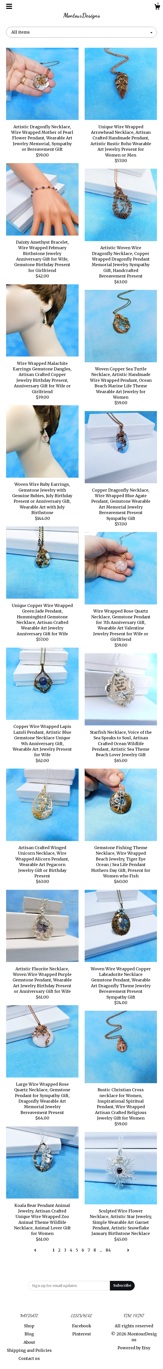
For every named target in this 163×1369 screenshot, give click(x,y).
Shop (29, 1325)
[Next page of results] (128, 1250)
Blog (29, 1333)
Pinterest (81, 1333)
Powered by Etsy (134, 1347)
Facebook (81, 1325)
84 (108, 1250)
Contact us (29, 1358)
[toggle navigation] (9, 6)
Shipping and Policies (29, 1350)
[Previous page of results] (35, 1250)
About (29, 1342)
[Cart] (157, 7)
